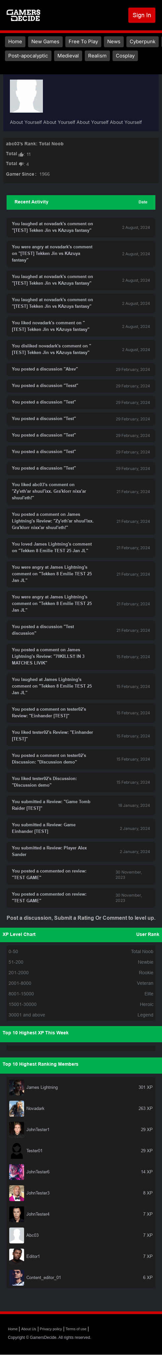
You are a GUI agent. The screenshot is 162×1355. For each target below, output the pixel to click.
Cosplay (125, 56)
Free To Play (83, 41)
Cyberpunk (142, 41)
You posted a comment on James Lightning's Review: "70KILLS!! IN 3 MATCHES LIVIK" (48, 656)
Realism (97, 56)
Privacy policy (51, 1329)
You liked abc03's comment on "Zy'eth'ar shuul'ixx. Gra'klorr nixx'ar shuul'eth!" (49, 491)
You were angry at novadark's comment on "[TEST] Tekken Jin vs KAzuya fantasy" (52, 254)
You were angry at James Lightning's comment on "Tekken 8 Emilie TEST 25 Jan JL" (52, 574)
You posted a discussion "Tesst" (45, 386)
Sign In (142, 15)
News (113, 41)
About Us (28, 1329)
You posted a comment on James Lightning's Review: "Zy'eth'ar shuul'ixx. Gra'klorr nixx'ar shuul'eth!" (53, 521)
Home (15, 41)
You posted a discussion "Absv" (45, 370)
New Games (45, 41)
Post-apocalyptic (28, 56)
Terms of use (76, 1329)
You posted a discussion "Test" (44, 403)
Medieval (68, 56)
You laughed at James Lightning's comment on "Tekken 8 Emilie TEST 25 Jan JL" (52, 686)
